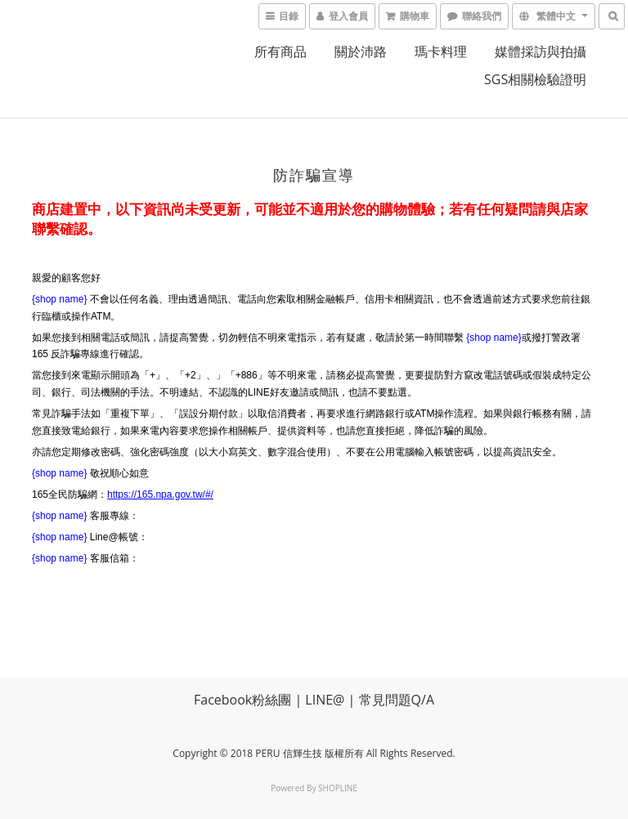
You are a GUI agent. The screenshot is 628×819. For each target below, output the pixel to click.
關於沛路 (360, 51)
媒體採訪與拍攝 (540, 51)
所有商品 (280, 51)
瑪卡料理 (441, 51)
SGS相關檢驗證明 (535, 79)
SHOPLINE (337, 788)
